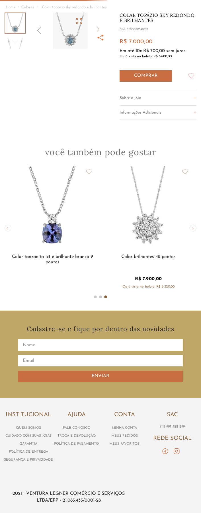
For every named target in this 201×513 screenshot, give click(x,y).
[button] (70, 31)
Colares (27, 7)
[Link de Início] (11, 7)
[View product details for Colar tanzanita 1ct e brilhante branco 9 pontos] (52, 228)
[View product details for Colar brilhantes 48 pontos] (148, 228)
